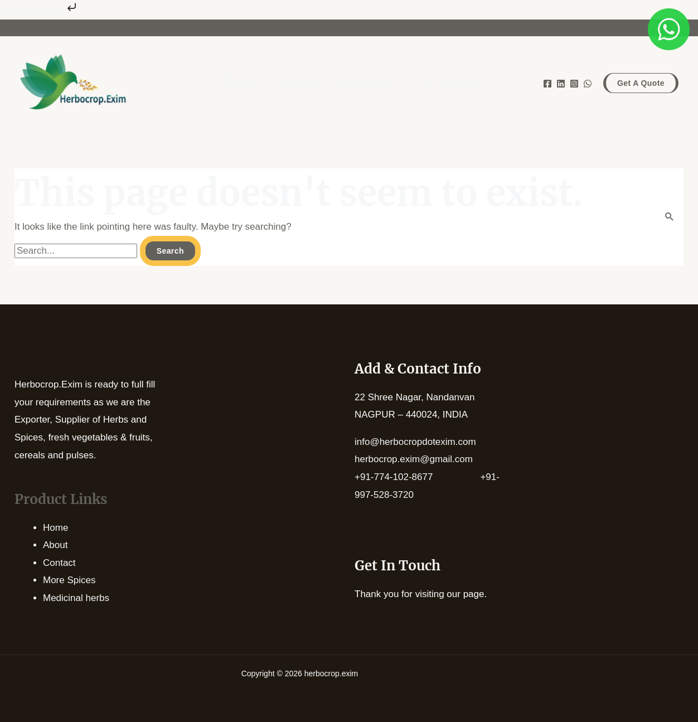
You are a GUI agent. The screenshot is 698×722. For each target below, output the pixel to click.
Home (55, 527)
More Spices (69, 580)
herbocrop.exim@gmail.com (414, 459)
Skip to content (39, 10)
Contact (59, 563)
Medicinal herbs (76, 598)
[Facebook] (547, 83)
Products (368, 84)
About (55, 545)
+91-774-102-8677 (417, 477)
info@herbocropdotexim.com (415, 442)
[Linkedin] (560, 83)
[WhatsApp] (587, 83)
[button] (640, 83)
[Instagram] (574, 83)
